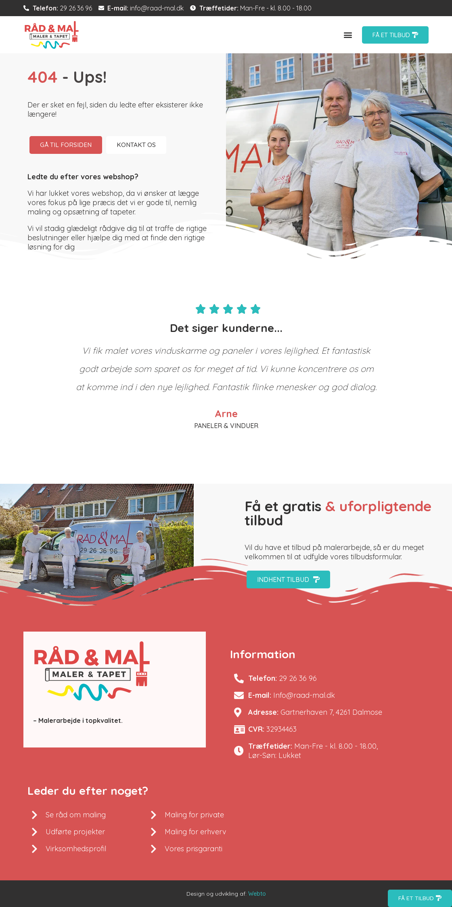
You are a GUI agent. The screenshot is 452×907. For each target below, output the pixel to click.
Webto (257, 893)
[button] (348, 35)
